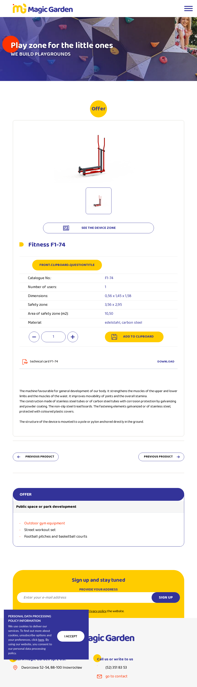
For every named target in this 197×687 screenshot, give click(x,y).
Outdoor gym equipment (44, 523)
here (41, 639)
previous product (39, 456)
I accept (70, 636)
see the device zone (98, 228)
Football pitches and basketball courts (55, 536)
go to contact (116, 676)
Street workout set (40, 530)
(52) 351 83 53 (116, 667)
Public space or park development (46, 507)
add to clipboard (138, 336)
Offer (26, 494)
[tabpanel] (98, 49)
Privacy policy (97, 615)
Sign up (166, 602)
